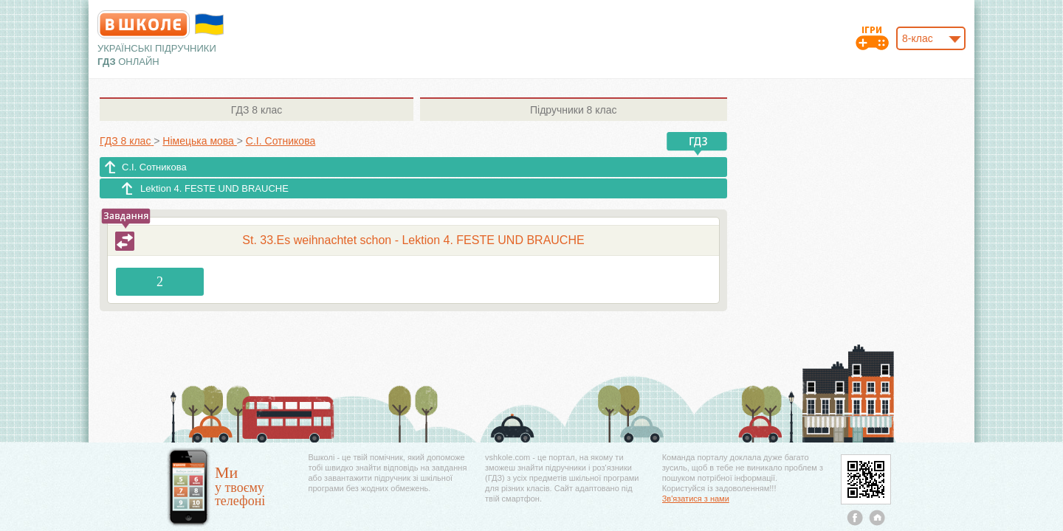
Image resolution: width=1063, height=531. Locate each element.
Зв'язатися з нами (695, 498)
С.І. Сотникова (154, 167)
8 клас (256, 110)
